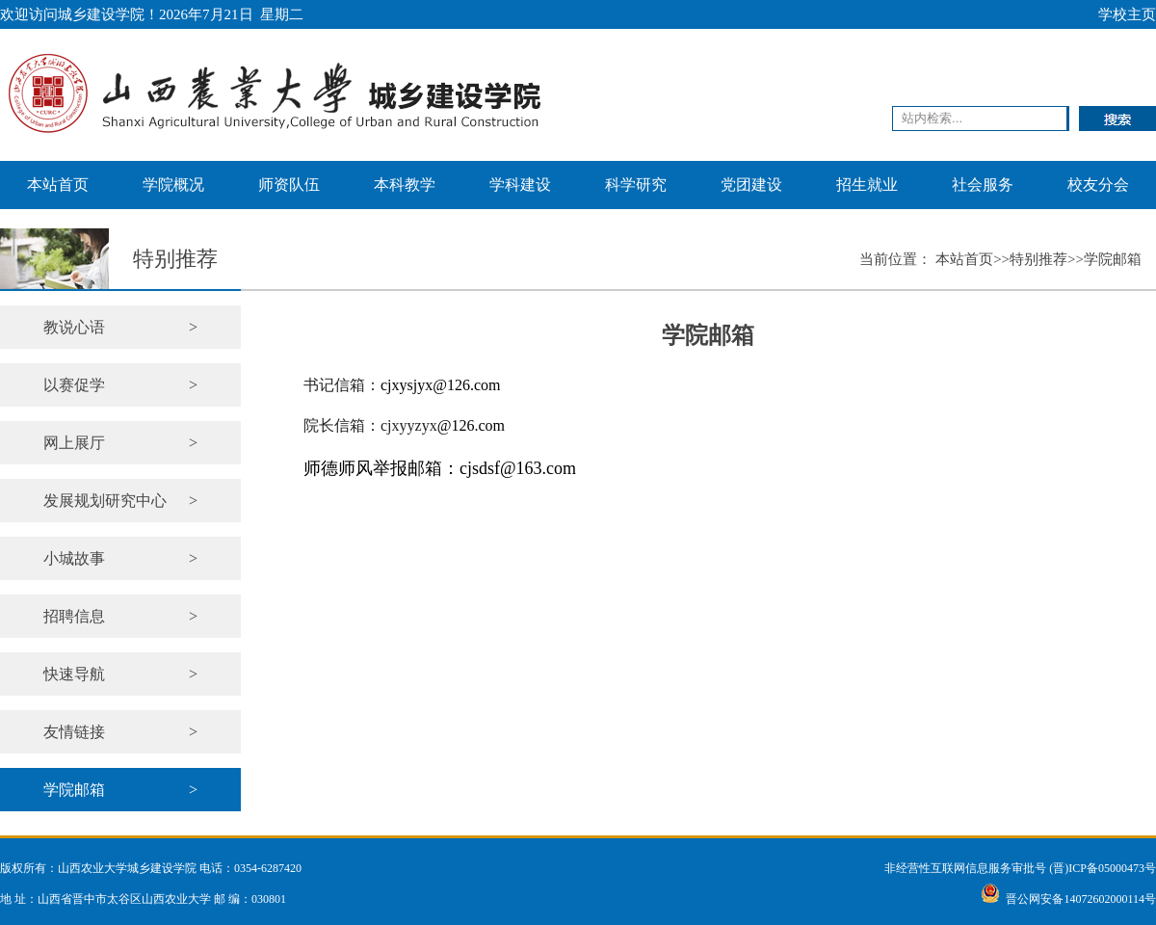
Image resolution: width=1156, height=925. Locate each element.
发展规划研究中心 (120, 500)
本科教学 (404, 184)
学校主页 (1127, 14)
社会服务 (982, 184)
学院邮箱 (120, 789)
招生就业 (867, 184)
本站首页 (58, 184)
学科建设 (520, 184)
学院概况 (173, 184)
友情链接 (120, 731)
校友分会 (1098, 184)
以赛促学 (120, 385)
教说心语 (120, 327)
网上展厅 (120, 442)
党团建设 (751, 184)
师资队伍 (289, 184)
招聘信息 (120, 616)
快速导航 (120, 674)
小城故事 (120, 558)
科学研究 (636, 184)
